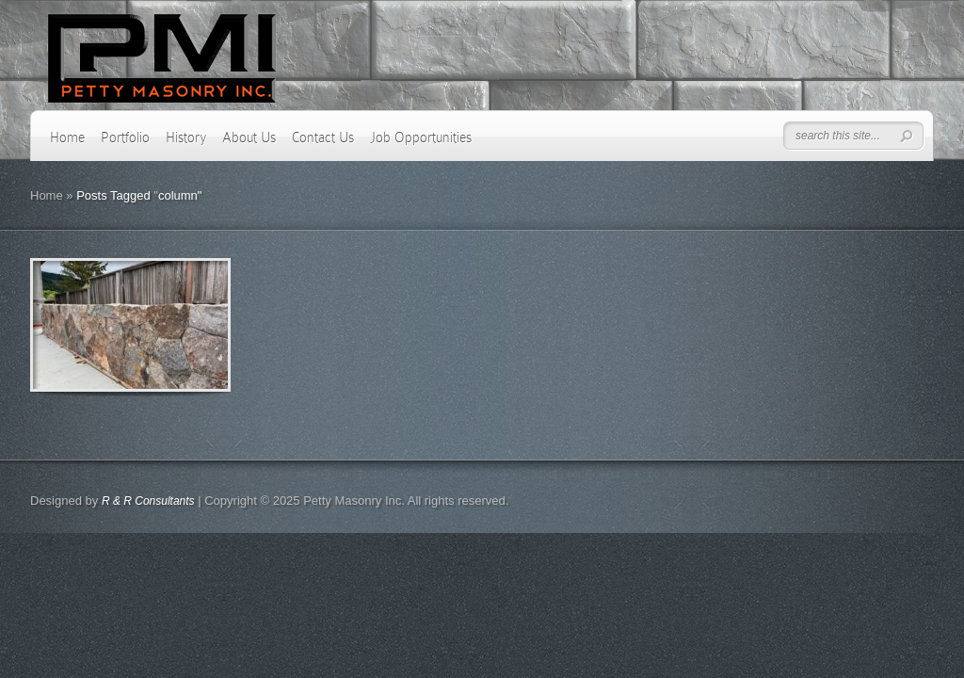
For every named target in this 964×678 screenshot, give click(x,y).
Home (67, 137)
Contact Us (323, 137)
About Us (249, 137)
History (186, 137)
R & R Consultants (148, 501)
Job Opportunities (421, 137)
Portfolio (125, 137)
